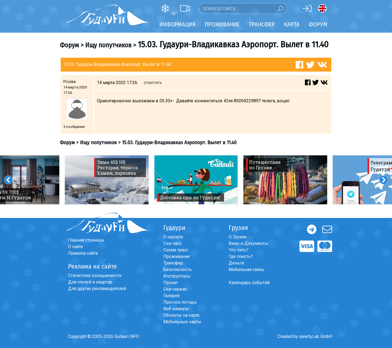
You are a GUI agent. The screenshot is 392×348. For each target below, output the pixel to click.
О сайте (75, 246)
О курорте (173, 236)
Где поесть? (241, 256)
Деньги (236, 263)
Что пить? (239, 249)
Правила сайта (83, 253)
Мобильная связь (246, 269)
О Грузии (237, 236)
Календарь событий (249, 282)
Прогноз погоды (180, 302)
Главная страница (86, 240)
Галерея (171, 295)
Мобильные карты (182, 321)
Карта (291, 24)
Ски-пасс (172, 243)
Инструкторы (177, 276)
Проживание (176, 256)
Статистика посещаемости (94, 275)
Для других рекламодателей (97, 288)
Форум (318, 24)
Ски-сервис (175, 289)
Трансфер (173, 263)
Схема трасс (175, 249)
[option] (106, 179)
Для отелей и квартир (90, 282)
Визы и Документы (248, 243)
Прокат (170, 282)
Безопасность (177, 269)
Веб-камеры (176, 308)
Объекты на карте (181, 315)
